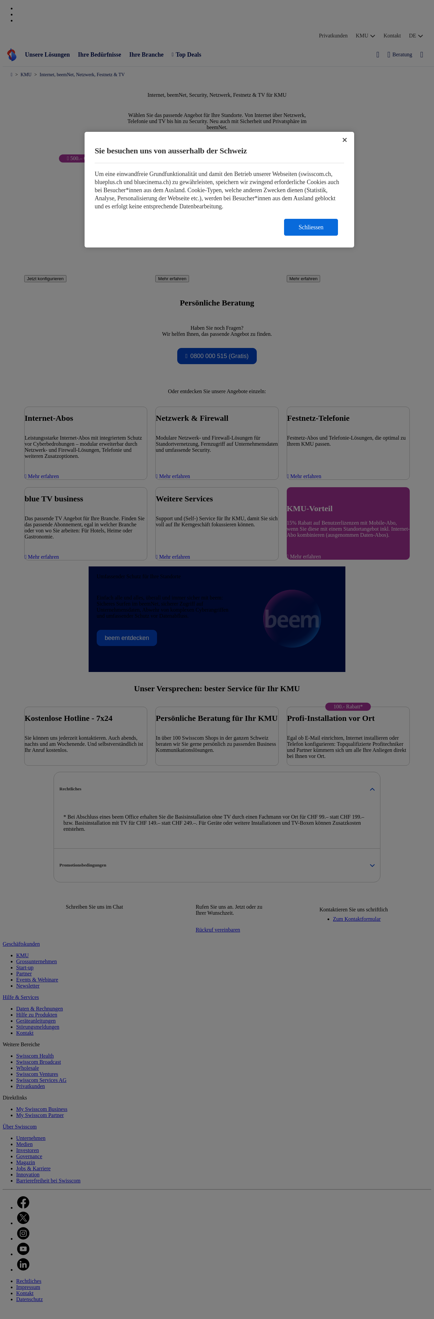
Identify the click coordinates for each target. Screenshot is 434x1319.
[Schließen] (344, 140)
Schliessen (311, 227)
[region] (219, 189)
